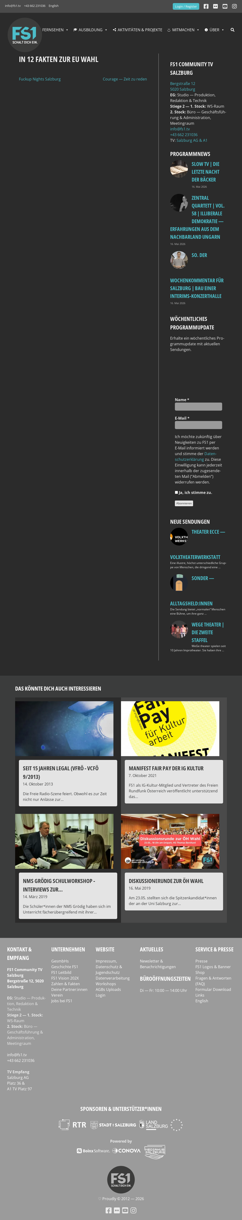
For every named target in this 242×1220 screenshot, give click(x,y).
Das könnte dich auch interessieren (58, 688)
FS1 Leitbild (61, 972)
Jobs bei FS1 (61, 1000)
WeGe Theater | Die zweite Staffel (208, 632)
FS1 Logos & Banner (213, 966)
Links (199, 995)
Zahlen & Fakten (65, 983)
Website (105, 949)
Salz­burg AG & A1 (192, 140)
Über (214, 29)
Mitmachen (183, 29)
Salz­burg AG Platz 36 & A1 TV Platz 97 (19, 1083)
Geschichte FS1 (64, 966)
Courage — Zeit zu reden (125, 79)
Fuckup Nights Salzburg (40, 79)
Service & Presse (214, 949)
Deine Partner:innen (69, 989)
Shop (200, 972)
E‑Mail (182, 418)
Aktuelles (151, 949)
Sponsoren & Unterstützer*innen (121, 1109)
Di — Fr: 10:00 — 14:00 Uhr (163, 990)
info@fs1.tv (13, 6)
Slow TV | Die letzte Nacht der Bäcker (205, 171)
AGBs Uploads (108, 989)
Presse (201, 961)
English (54, 6)
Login (100, 995)
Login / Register (186, 6)
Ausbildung (91, 29)
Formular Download (213, 989)
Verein (57, 995)
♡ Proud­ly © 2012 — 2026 (121, 1198)
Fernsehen (53, 29)
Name (182, 399)
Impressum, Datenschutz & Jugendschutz (109, 966)
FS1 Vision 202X (65, 978)
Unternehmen (68, 949)
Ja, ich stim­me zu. (193, 492)
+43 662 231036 (34, 6)
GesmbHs (60, 961)
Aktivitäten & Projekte (140, 29)
